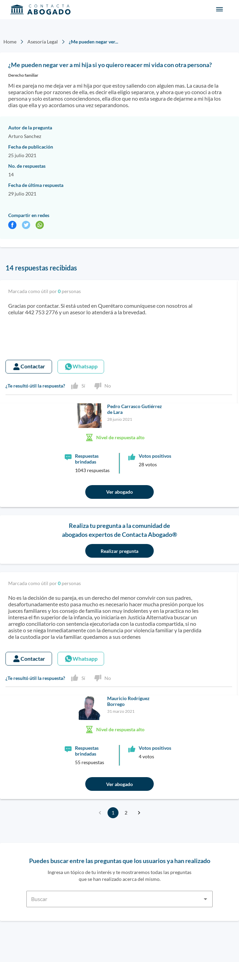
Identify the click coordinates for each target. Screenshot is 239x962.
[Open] (205, 899)
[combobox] (119, 895)
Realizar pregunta (119, 551)
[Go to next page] (139, 812)
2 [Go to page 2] (126, 812)
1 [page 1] (113, 812)
